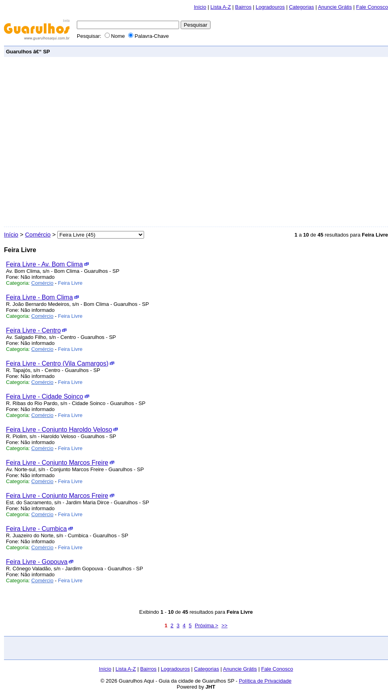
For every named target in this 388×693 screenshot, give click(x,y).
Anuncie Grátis (335, 7)
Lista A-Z (221, 7)
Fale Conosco (372, 7)
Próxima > (206, 625)
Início (200, 7)
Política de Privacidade (265, 681)
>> (224, 625)
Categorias (301, 7)
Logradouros (270, 7)
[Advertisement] (84, 142)
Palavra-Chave (148, 36)
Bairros (243, 7)
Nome (115, 36)
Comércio (38, 234)
